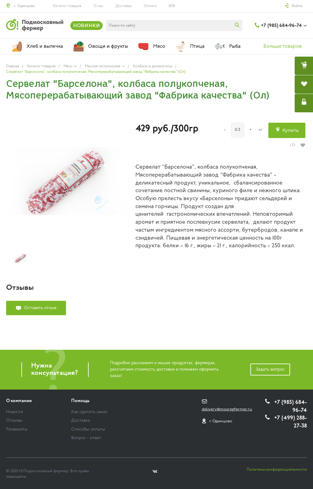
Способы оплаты (88, 429)
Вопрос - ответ (86, 438)
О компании (19, 401)
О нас (98, 6)
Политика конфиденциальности (277, 470)
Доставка (123, 6)
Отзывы (14, 420)
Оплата (150, 6)
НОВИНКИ (86, 25)
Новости (14, 412)
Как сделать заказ (89, 412)
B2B (172, 6)
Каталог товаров (67, 6)
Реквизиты (17, 429)
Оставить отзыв (40, 308)
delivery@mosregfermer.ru (227, 409)
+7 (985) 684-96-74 (281, 25)
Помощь (80, 401)
